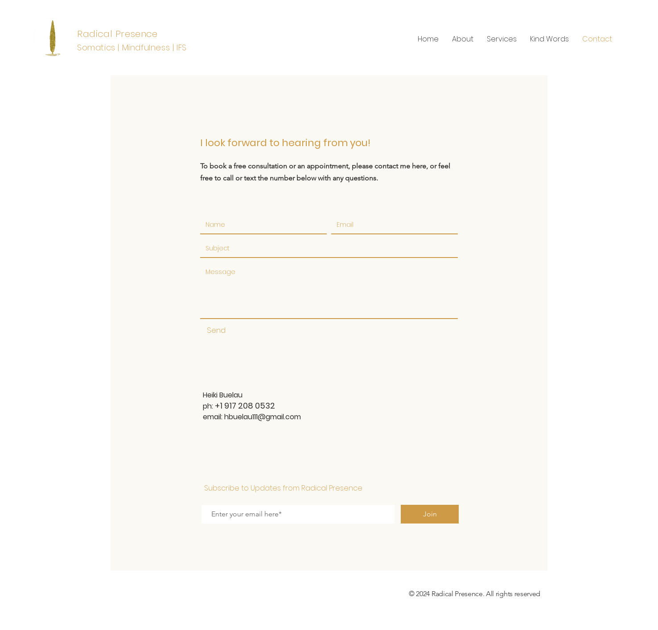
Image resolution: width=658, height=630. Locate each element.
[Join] (430, 514)
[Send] (216, 331)
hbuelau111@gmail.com (262, 417)
